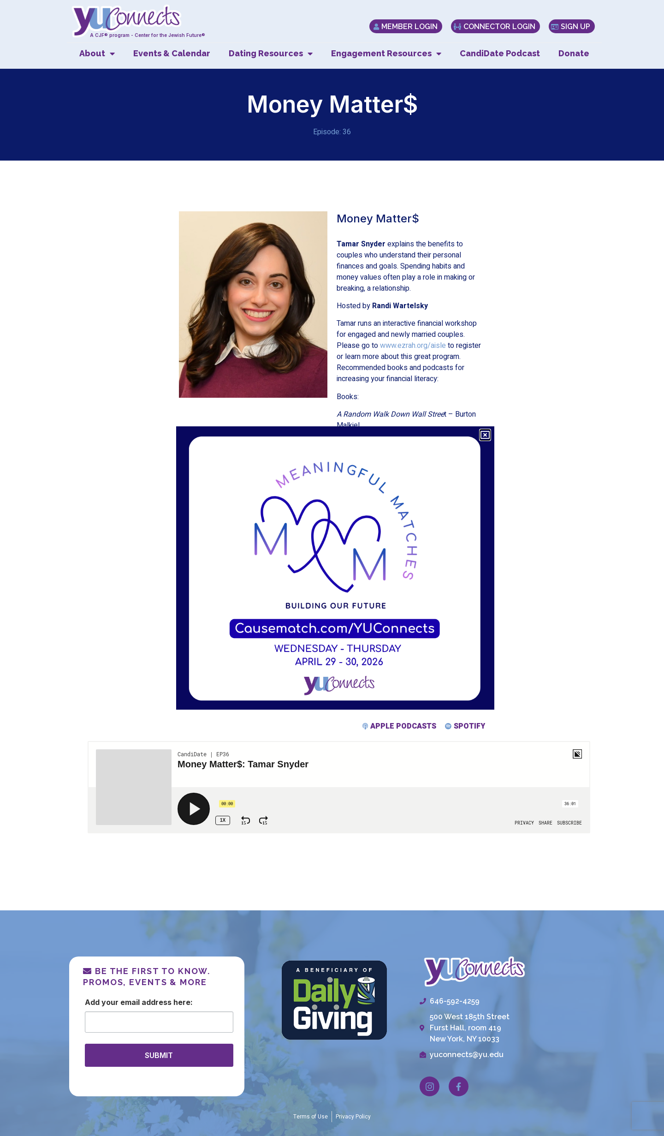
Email (130, 1002)
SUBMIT (159, 1055)
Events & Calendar (171, 53)
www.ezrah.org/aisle (413, 345)
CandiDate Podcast (500, 53)
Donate (573, 53)
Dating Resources (271, 53)
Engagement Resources (386, 53)
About (97, 53)
